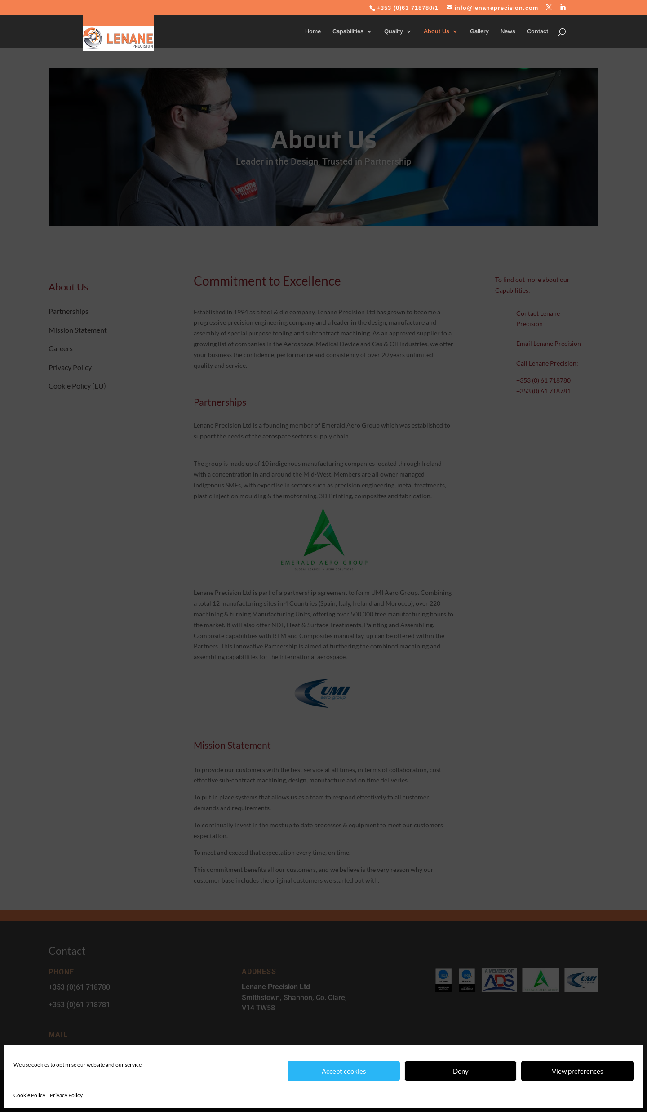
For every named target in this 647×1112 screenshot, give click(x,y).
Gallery (479, 31)
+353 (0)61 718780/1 (408, 7)
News (508, 31)
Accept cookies (344, 1071)
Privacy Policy (66, 1095)
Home (313, 31)
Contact (537, 31)
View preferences (577, 1071)
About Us (436, 31)
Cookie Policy (29, 1095)
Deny (461, 1071)
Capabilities (347, 31)
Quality (393, 31)
